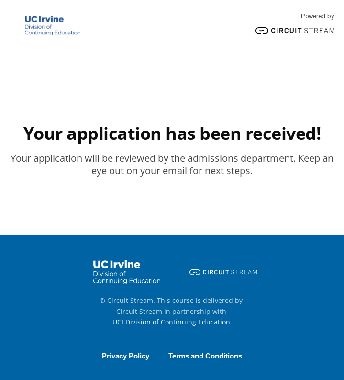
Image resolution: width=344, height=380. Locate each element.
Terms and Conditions (205, 356)
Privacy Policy (125, 356)
